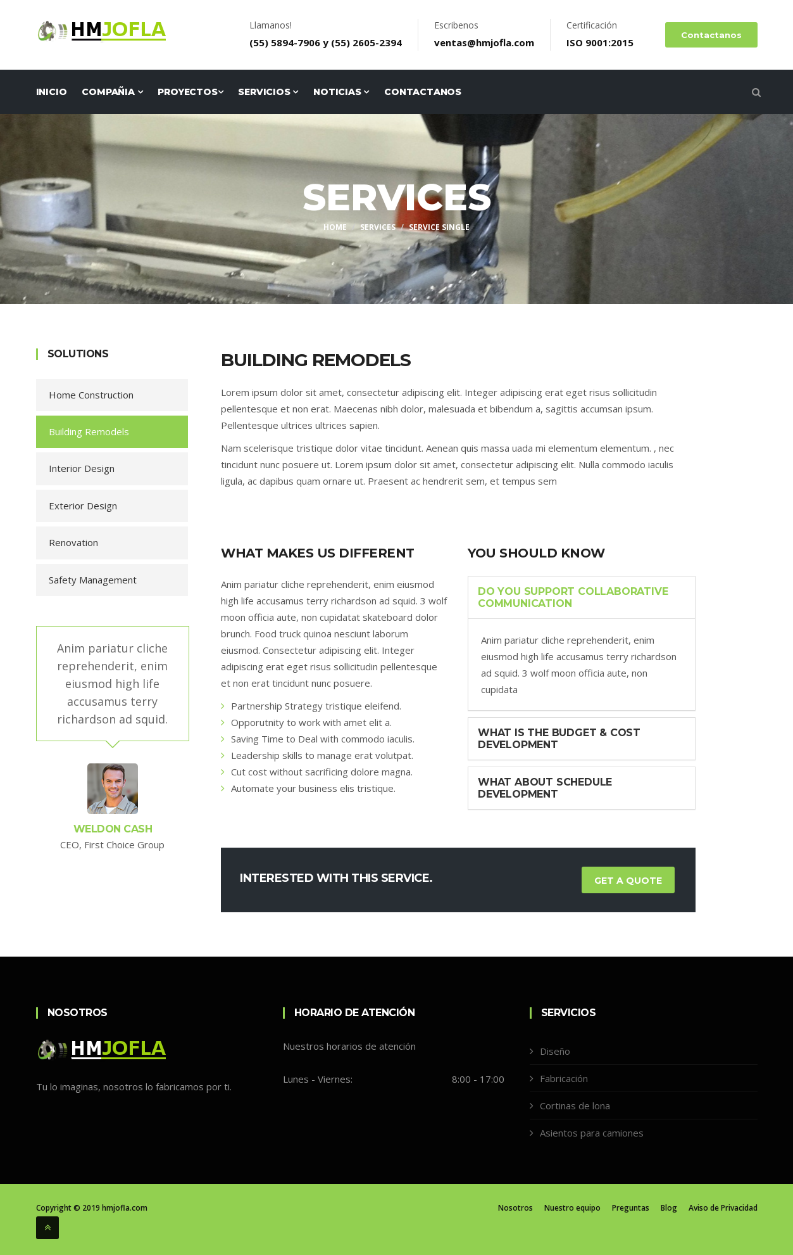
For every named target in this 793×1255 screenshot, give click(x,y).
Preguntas (630, 1208)
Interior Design (82, 468)
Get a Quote (628, 880)
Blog (669, 1208)
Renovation (73, 542)
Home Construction (91, 394)
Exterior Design (83, 505)
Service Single (439, 227)
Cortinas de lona (575, 1105)
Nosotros (515, 1208)
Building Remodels (89, 431)
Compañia (112, 92)
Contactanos (711, 35)
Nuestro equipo (572, 1208)
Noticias (341, 92)
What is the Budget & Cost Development (559, 739)
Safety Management (93, 579)
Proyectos (190, 92)
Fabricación (564, 1078)
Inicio (51, 92)
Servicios (268, 92)
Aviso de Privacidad (723, 1208)
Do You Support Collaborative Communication (573, 597)
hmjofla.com (124, 1207)
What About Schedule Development (545, 788)
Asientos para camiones (592, 1132)
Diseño (555, 1051)
